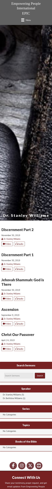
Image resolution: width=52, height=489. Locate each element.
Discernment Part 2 (17, 230)
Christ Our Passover (17, 334)
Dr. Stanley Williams (12, 394)
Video (7, 243)
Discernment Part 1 (17, 255)
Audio (19, 243)
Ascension (9, 309)
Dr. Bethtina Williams (12, 398)
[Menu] (26, 20)
